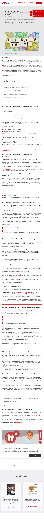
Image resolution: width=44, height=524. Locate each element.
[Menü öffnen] (39, 3)
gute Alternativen (19, 422)
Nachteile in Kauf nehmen (13, 276)
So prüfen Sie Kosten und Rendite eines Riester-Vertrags (15, 94)
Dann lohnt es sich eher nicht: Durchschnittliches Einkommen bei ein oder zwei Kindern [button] (20, 398)
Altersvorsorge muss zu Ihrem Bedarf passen (12, 101)
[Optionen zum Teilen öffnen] (8, 29)
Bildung (31, 2)
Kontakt (19, 2)
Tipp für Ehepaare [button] (6, 405)
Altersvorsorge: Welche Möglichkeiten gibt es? (12, 465)
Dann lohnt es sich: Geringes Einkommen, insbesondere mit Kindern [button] (16, 395)
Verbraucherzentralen (6, 150)
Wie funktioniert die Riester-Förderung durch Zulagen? (14, 83)
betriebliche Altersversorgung (24, 292)
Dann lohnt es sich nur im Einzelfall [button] (10, 401)
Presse (23, 2)
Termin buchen (38, 15)
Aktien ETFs (32, 369)
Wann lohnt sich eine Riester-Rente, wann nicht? (13, 97)
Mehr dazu (35, 455)
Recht (22, 3)
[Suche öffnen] (34, 3)
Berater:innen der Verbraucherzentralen (34, 425)
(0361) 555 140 (38, 11)
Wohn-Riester (17, 275)
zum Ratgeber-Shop (10, 507)
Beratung (15, 2)
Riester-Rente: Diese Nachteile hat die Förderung (13, 90)
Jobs (25, 3)
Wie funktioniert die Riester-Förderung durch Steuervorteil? (15, 87)
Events (27, 2)
